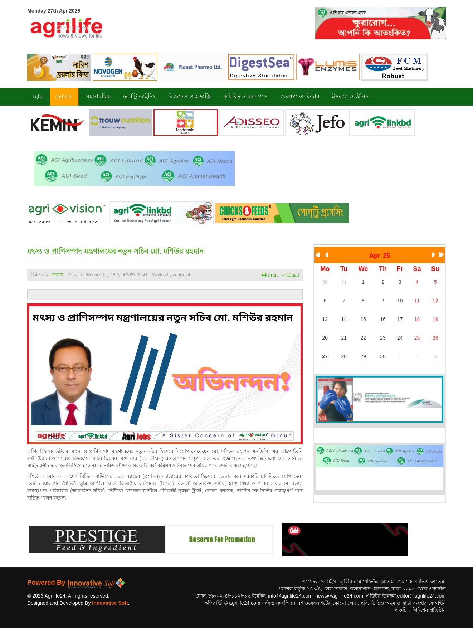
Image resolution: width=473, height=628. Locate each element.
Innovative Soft (110, 603)
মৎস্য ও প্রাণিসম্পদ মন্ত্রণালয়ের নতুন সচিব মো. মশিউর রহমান (115, 251)
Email (292, 274)
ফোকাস (56, 274)
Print (272, 274)
